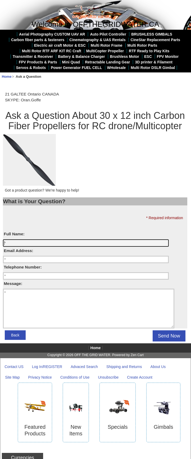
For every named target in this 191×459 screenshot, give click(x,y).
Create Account (139, 377)
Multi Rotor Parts (142, 45)
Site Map (12, 377)
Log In (183, 4)
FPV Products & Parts (38, 62)
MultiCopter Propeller (105, 51)
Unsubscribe (108, 377)
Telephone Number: (23, 267)
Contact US (14, 367)
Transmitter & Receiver (33, 56)
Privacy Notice (40, 377)
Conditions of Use (75, 377)
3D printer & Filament (153, 62)
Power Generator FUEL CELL (76, 68)
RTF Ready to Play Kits (149, 51)
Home (168, 4)
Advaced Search (84, 367)
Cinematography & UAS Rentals (97, 40)
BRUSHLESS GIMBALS (151, 34)
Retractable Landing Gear (107, 62)
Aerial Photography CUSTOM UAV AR (52, 34)
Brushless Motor (124, 56)
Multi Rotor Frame (106, 45)
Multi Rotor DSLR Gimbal (153, 68)
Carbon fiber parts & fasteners (38, 40)
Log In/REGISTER (47, 367)
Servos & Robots (31, 68)
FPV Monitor (168, 56)
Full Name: (14, 234)
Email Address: (18, 250)
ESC (148, 56)
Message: (13, 283)
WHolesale (116, 68)
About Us (158, 367)
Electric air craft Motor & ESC (60, 45)
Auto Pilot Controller (108, 34)
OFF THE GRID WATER (92, 355)
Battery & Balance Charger (81, 56)
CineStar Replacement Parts (155, 40)
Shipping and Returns (124, 367)
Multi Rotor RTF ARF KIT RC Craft (51, 51)
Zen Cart (137, 355)
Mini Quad (71, 62)
